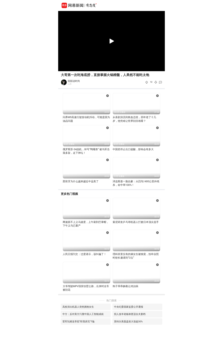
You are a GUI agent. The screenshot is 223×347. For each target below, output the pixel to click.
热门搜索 (111, 300)
